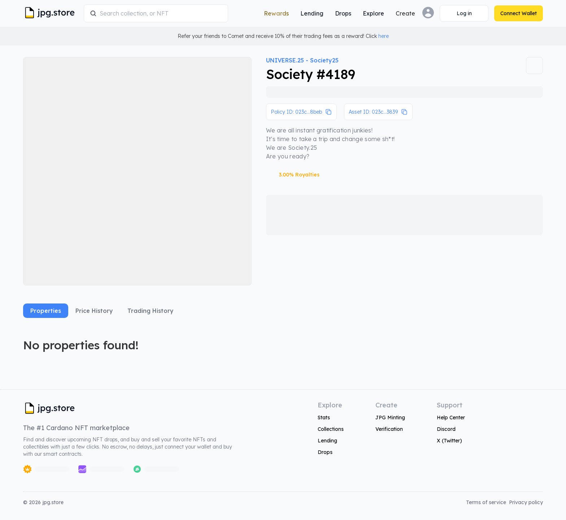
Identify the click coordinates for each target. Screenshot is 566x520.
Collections (331, 429)
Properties (45, 310)
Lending (327, 440)
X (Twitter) (449, 440)
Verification (389, 429)
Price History (94, 310)
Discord (446, 429)
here (383, 36)
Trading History (150, 310)
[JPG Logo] (52, 13)
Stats (324, 417)
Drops (325, 452)
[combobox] (161, 13)
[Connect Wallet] (464, 13)
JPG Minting (390, 417)
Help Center (451, 417)
